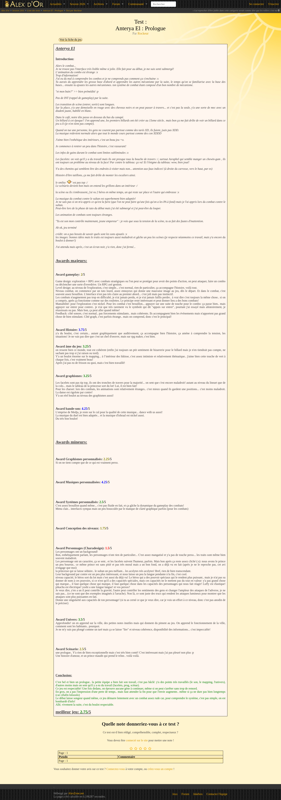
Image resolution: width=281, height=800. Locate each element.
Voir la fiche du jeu (70, 39)
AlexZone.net (76, 793)
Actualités (55, 4)
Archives (99, 4)
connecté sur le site (137, 740)
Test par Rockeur (74, 10)
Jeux (175, 794)
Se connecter (256, 4)
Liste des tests (33, 10)
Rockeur (143, 33)
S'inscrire (273, 4)
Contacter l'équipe (217, 794)
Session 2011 (18, 10)
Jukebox (198, 794)
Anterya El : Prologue (53, 10)
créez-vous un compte (160, 768)
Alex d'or (5, 10)
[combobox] (163, 2)
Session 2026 (77, 4)
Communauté (136, 4)
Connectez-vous (115, 768)
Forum (116, 4)
